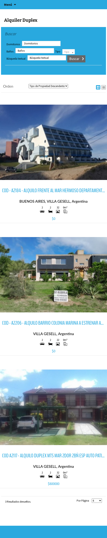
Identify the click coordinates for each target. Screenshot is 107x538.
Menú (8, 4)
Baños (10, 51)
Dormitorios (13, 44)
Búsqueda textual (16, 58)
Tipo (57, 51)
